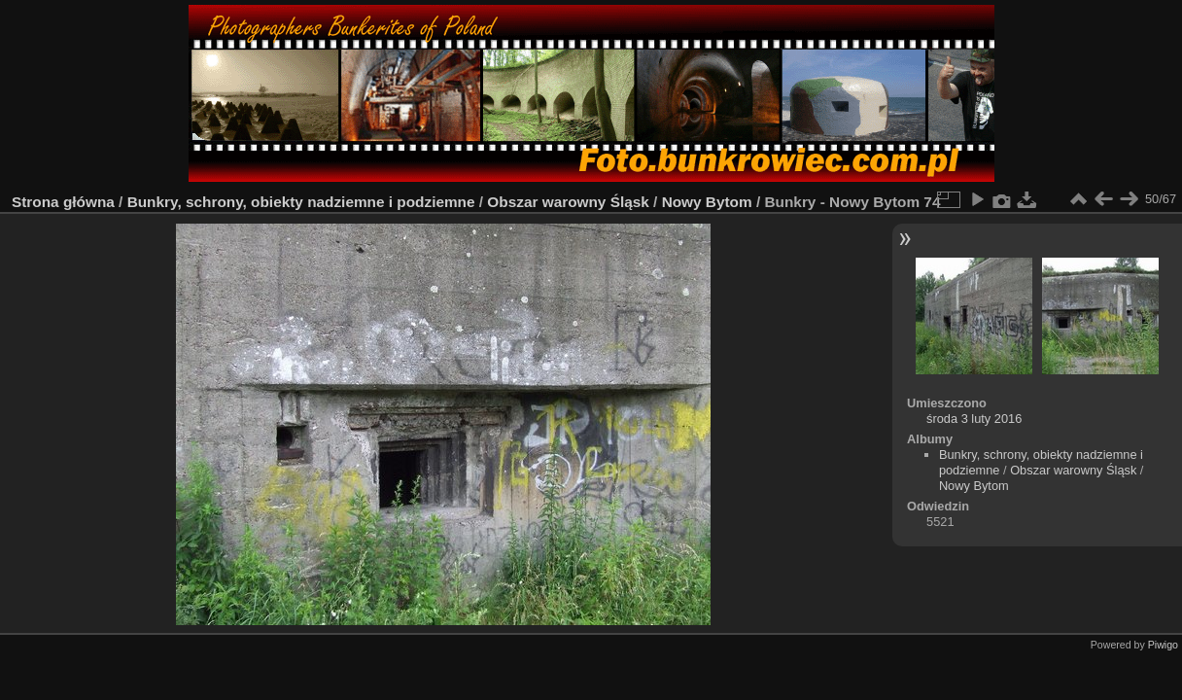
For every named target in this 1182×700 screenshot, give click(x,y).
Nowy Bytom (707, 201)
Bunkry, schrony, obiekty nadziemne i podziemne (301, 201)
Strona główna (63, 201)
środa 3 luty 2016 (974, 418)
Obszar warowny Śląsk (567, 201)
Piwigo (1163, 644)
